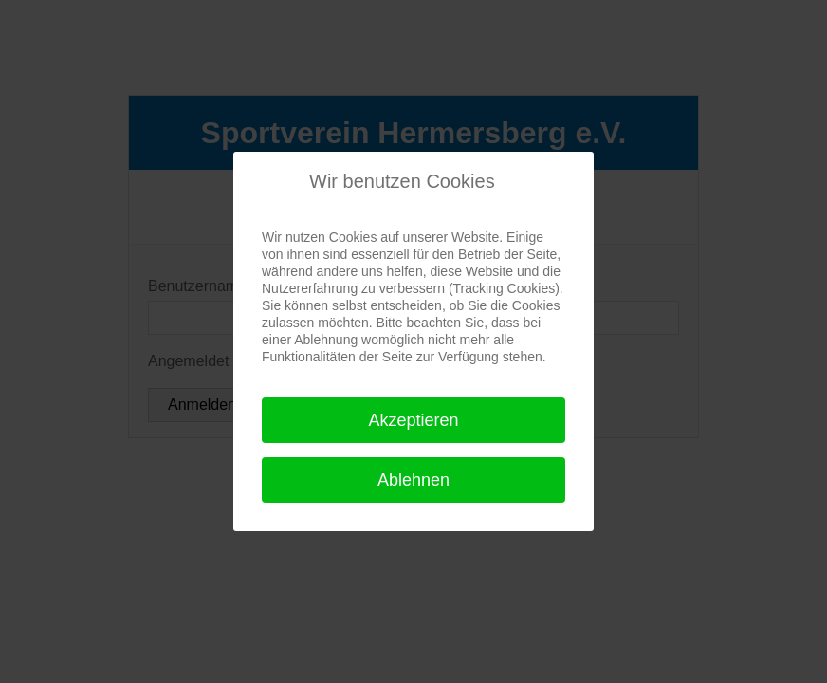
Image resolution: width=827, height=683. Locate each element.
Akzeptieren (413, 420)
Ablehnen (413, 480)
